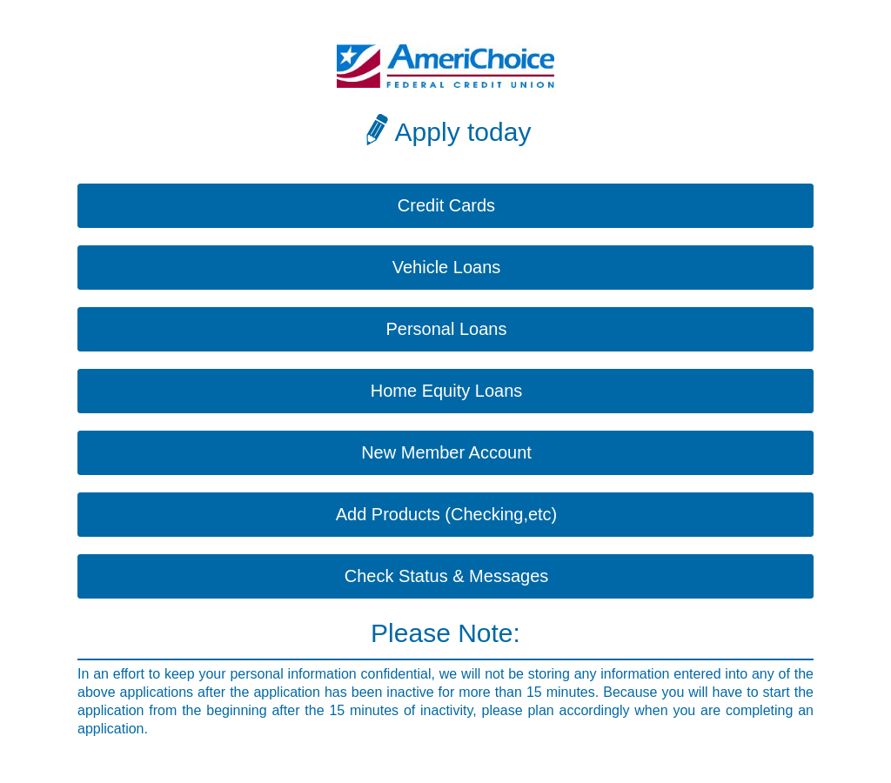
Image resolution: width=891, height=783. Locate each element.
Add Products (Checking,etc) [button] (447, 514)
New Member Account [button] (446, 452)
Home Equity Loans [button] (447, 390)
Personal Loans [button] (446, 328)
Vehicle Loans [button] (446, 267)
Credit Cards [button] (446, 205)
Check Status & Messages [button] (447, 576)
